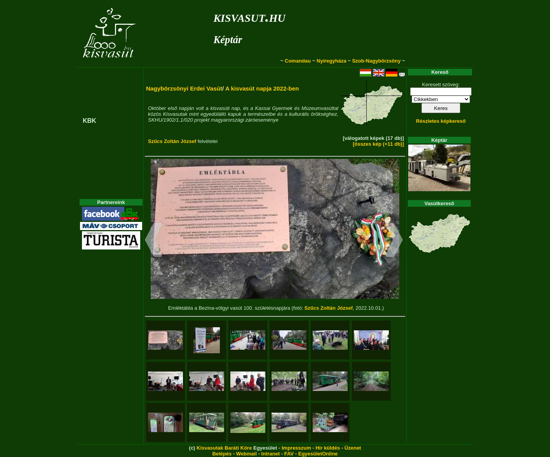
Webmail (246, 454)
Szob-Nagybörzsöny (376, 61)
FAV (289, 454)
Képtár (227, 39)
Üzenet (353, 448)
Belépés (221, 454)
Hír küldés (327, 448)
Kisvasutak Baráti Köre (224, 448)
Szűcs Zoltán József (172, 141)
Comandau (298, 61)
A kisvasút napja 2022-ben (262, 88)
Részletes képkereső (441, 121)
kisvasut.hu (249, 16)
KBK (89, 120)
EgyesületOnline (318, 454)
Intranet (270, 454)
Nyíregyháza (331, 61)
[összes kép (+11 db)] (378, 144)
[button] (153, 241)
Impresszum (296, 448)
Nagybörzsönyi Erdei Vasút (184, 88)
